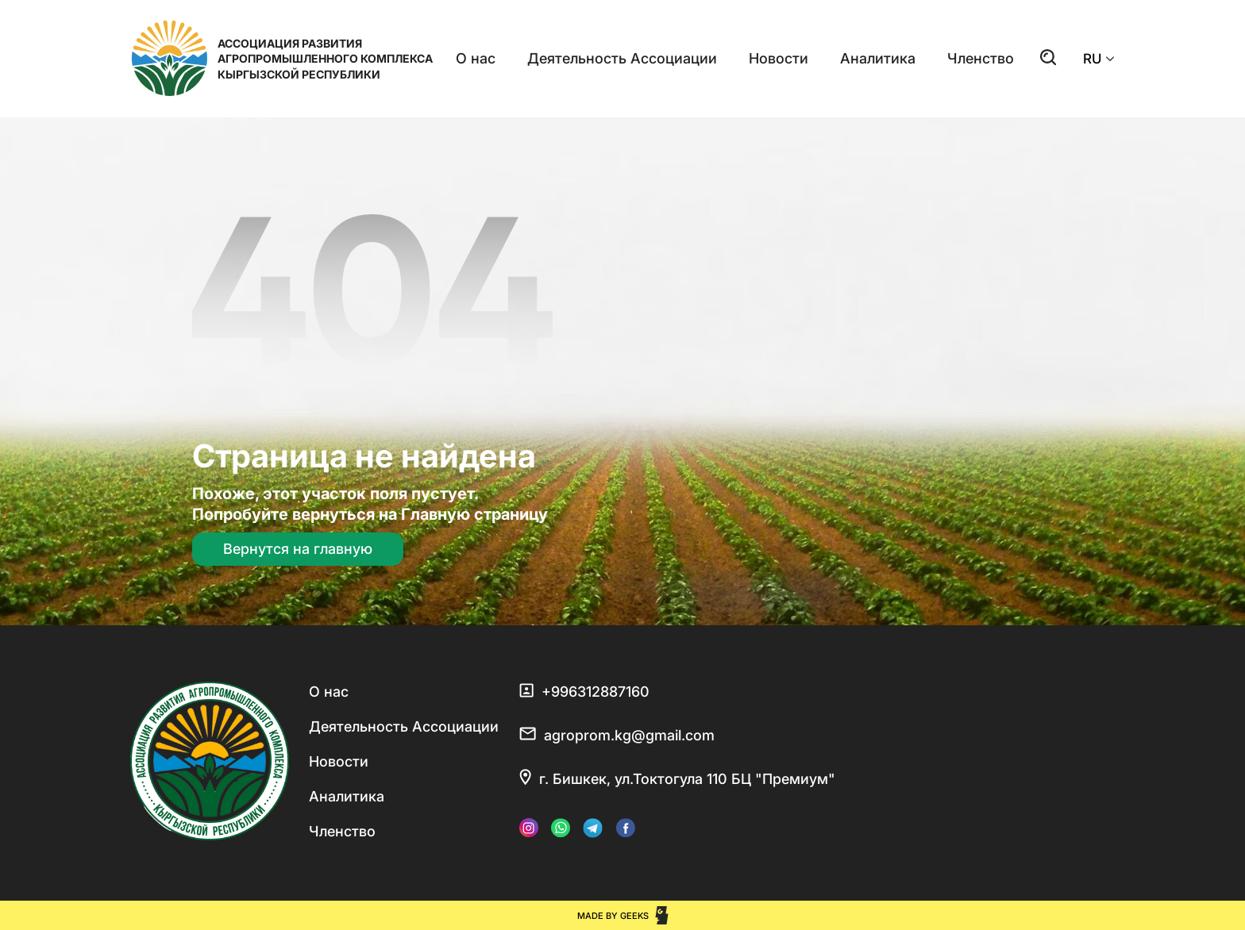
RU (1099, 59)
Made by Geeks (613, 915)
